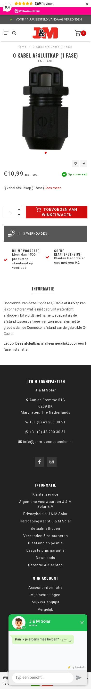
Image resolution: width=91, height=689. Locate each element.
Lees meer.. (53, 188)
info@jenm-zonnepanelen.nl (48, 442)
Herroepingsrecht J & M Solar (45, 521)
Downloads (45, 558)
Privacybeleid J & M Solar (45, 514)
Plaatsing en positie (45, 543)
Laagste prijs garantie (45, 550)
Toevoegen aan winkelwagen (56, 212)
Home (22, 47)
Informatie (43, 289)
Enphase (45, 61)
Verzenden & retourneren (45, 536)
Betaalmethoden (45, 528)
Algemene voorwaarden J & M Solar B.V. (45, 504)
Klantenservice (45, 494)
